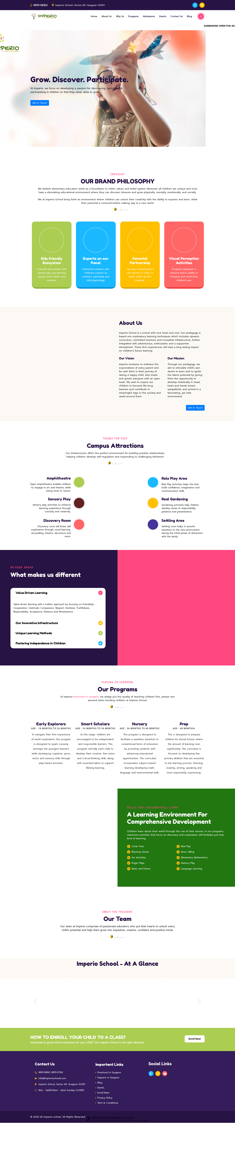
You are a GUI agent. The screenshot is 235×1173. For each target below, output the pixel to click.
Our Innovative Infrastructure (34, 638)
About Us (98, 17)
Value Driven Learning (29, 608)
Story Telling (187, 889)
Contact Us (175, 17)
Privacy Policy (104, 1140)
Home (84, 17)
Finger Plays (137, 900)
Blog (188, 17)
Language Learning (191, 906)
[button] (35, 1044)
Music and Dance (140, 906)
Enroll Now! (103, 1135)
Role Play (186, 883)
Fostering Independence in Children (38, 658)
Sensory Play (188, 900)
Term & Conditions (107, 1146)
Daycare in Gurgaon (108, 1120)
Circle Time (137, 883)
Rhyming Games (140, 889)
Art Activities (138, 894)
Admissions (144, 17)
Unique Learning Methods (31, 648)
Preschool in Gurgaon (86, 711)
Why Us (113, 17)
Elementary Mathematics (194, 894)
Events (159, 17)
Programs (127, 17)
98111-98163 (40, 5)
